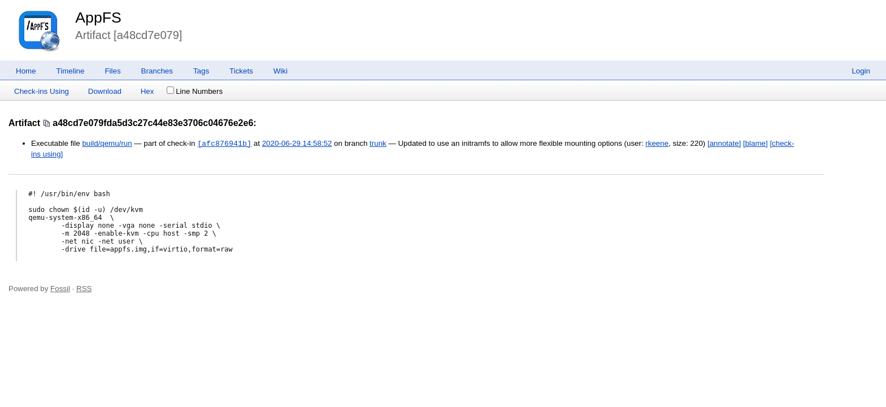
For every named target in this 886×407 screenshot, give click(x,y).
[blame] (755, 144)
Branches (157, 71)
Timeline (71, 71)
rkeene (656, 144)
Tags (201, 71)
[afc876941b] (224, 143)
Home (26, 71)
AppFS (98, 17)
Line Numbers (195, 91)
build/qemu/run (107, 144)
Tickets (241, 71)
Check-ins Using (41, 91)
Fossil (60, 288)
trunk (378, 144)
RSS (84, 288)
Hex (147, 91)
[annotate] (724, 144)
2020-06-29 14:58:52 (297, 144)
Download (104, 91)
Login (861, 71)
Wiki (280, 71)
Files (112, 71)
